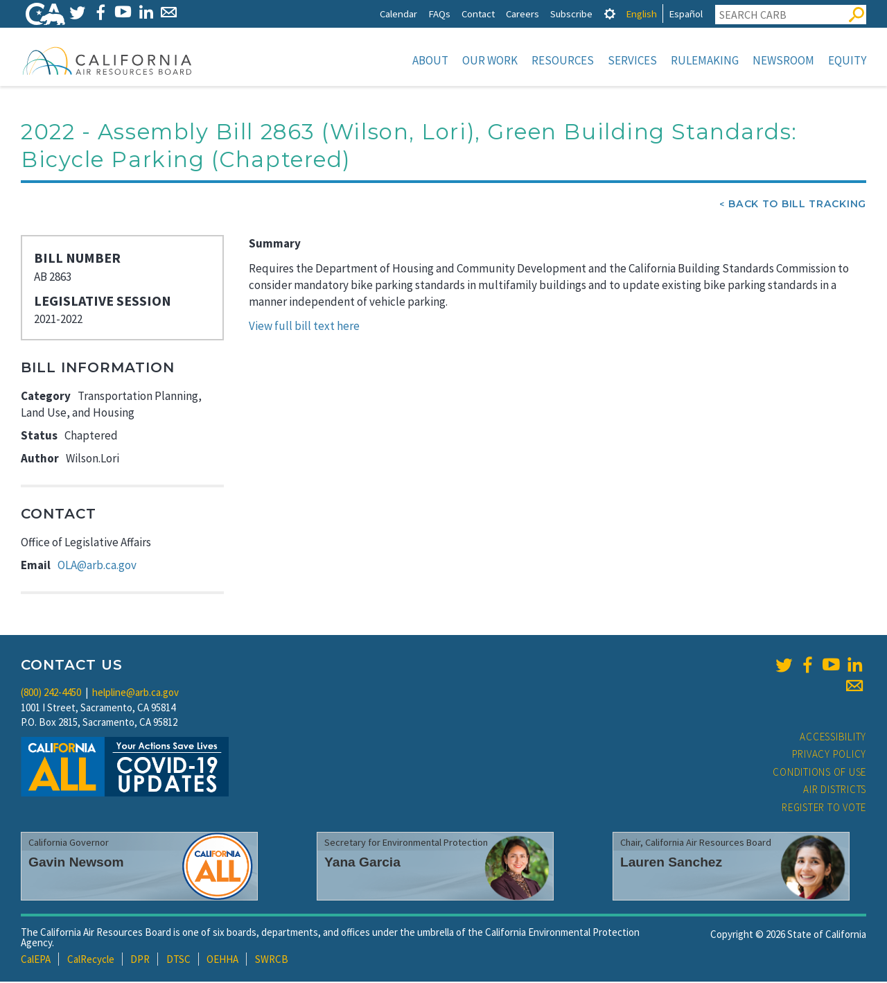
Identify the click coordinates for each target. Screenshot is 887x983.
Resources (563, 60)
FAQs (439, 13)
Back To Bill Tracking (797, 205)
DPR (140, 960)
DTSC (178, 960)
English (641, 13)
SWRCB (271, 960)
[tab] (610, 13)
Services (632, 60)
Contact (478, 13)
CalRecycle (90, 960)
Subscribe (571, 13)
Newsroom (783, 60)
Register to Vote (824, 808)
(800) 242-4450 (51, 693)
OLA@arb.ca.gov (97, 566)
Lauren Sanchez (671, 863)
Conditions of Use (819, 773)
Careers (522, 13)
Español (686, 13)
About (430, 60)
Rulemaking (705, 60)
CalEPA (36, 960)
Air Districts (834, 790)
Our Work (490, 60)
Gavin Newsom (76, 863)
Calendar (398, 13)
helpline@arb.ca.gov (135, 693)
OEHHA (222, 960)
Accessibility (833, 738)
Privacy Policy (829, 755)
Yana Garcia (362, 863)
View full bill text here (304, 327)
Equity (847, 60)
